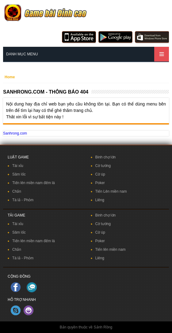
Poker (100, 183)
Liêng (99, 200)
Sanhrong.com (15, 133)
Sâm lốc (19, 174)
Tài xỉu (17, 166)
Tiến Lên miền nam (111, 191)
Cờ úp (100, 174)
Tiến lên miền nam (110, 249)
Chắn (16, 191)
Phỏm (29, 200)
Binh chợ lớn (105, 157)
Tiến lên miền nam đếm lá (33, 183)
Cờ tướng (103, 166)
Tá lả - (18, 200)
